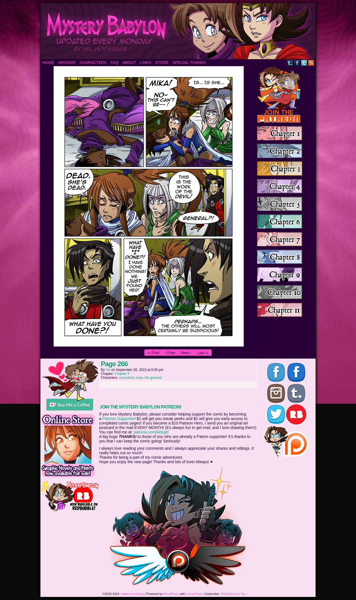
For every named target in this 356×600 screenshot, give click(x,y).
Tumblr (290, 62)
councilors (126, 378)
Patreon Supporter (118, 418)
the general (153, 378)
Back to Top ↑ (239, 594)
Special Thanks (189, 62)
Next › (186, 352)
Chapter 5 (122, 374)
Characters (92, 62)
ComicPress (194, 594)
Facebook (297, 62)
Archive (67, 62)
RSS (311, 62)
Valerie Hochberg (132, 594)
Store (161, 62)
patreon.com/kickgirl (151, 432)
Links (145, 62)
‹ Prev (170, 352)
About (129, 62)
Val (108, 370)
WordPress (171, 594)
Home (48, 62)
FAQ (114, 62)
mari (139, 378)
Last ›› (202, 352)
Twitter (304, 62)
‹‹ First (153, 352)
